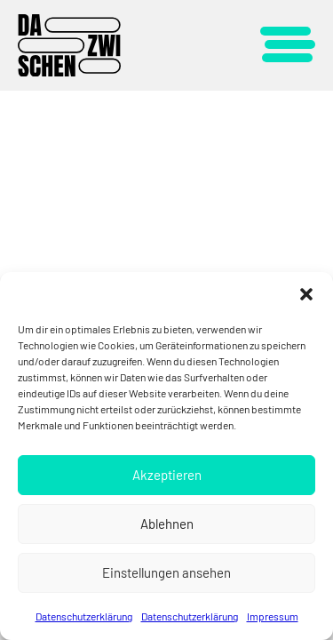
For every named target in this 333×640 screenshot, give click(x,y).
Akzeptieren (167, 475)
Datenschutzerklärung (84, 616)
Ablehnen (167, 524)
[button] (306, 294)
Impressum (272, 616)
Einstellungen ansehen (166, 572)
